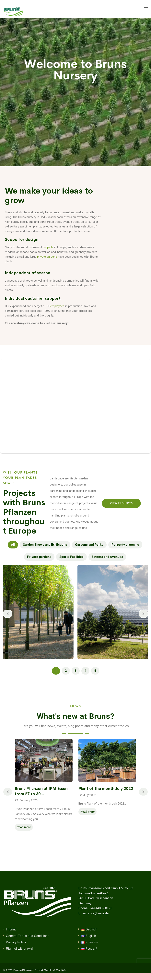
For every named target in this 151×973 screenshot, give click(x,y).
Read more (24, 827)
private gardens (47, 256)
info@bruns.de (98, 913)
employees (57, 306)
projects (48, 247)
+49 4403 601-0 (100, 908)
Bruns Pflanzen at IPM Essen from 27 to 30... (41, 791)
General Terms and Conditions (27, 936)
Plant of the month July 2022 (105, 788)
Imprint (11, 929)
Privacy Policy (16, 942)
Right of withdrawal (19, 948)
